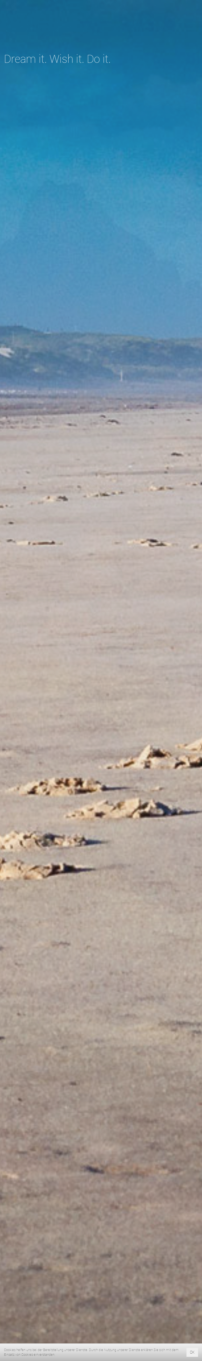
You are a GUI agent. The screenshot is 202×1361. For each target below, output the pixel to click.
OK (192, 1352)
